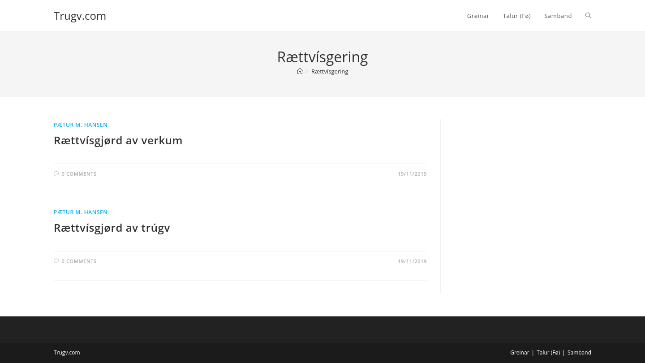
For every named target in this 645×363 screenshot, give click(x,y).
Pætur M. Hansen (81, 125)
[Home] (300, 71)
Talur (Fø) (548, 352)
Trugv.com (80, 15)
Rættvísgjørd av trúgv (112, 227)
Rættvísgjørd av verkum (118, 140)
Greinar (519, 352)
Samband (579, 352)
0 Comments (79, 173)
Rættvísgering (329, 71)
